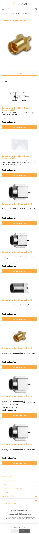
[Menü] (6, 9)
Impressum (13, 510)
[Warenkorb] (35, 9)
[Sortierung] (19, 81)
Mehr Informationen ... (24, 527)
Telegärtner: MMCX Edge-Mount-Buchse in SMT (16, 109)
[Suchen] (26, 9)
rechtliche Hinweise (9, 480)
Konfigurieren (24, 531)
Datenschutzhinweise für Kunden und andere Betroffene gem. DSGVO (19, 512)
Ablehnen (14, 531)
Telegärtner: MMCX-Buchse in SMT (17, 204)
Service (4, 484)
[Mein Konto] (31, 9)
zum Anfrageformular (19, 127)
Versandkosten (29, 517)
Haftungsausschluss (22, 510)
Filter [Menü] (19, 73)
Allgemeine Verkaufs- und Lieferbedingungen (19, 514)
